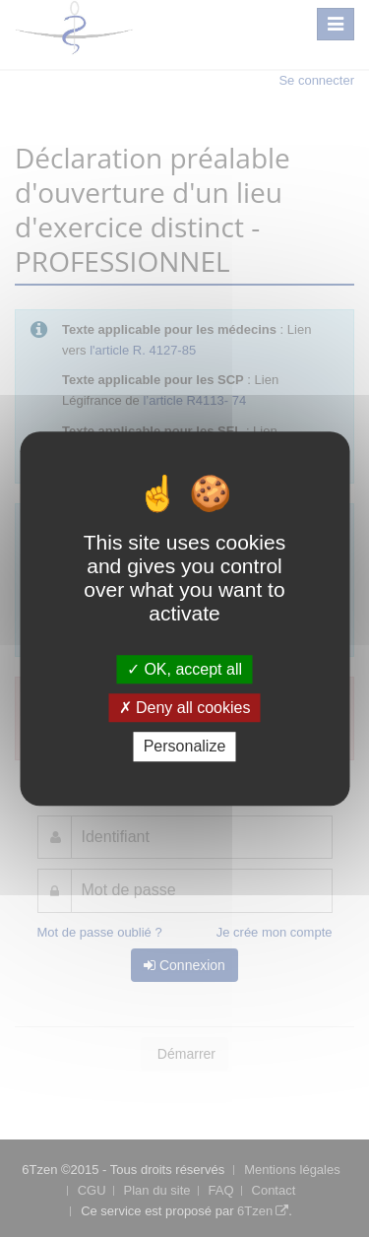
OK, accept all (184, 669)
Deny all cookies (185, 707)
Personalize (185, 747)
